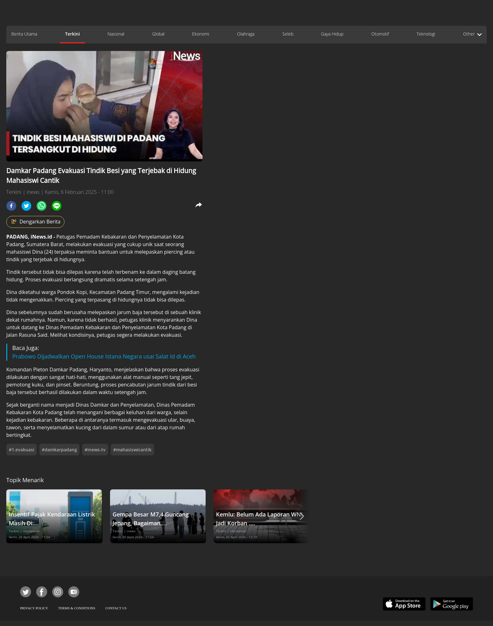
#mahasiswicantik (132, 450)
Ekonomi (200, 34)
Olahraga (245, 34)
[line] (57, 206)
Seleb (287, 34)
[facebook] (11, 206)
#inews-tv (95, 450)
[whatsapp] (41, 206)
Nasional (116, 34)
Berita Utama (24, 34)
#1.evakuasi (21, 450)
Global (158, 34)
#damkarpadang (59, 450)
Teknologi (426, 34)
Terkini (72, 34)
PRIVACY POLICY (34, 608)
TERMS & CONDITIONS (76, 608)
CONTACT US (116, 608)
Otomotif (380, 34)
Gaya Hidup (332, 34)
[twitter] (26, 206)
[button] (302, 516)
